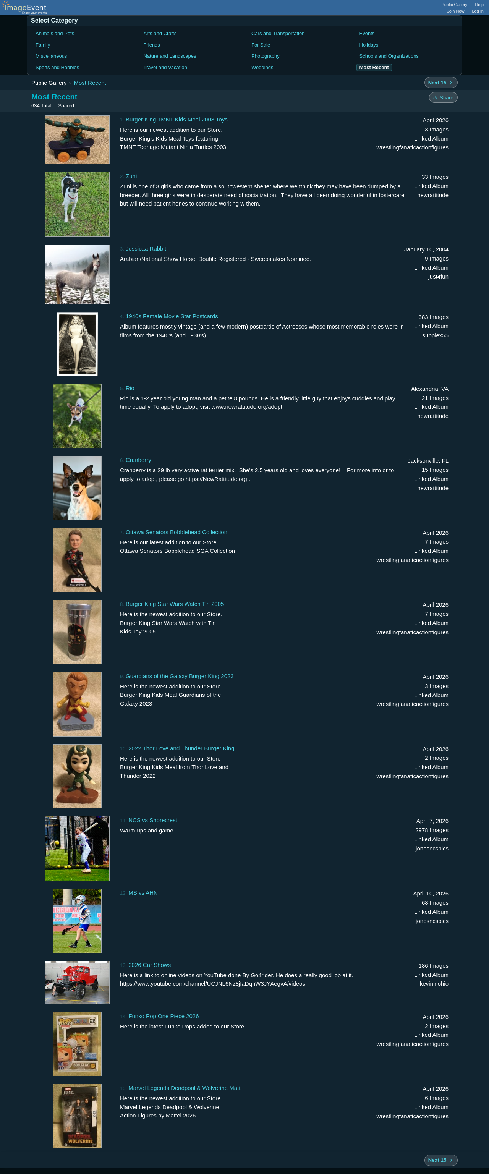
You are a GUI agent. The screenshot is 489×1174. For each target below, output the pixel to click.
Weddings (262, 67)
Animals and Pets (55, 33)
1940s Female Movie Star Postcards (172, 316)
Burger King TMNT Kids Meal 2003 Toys (177, 119)
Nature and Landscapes (170, 56)
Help (479, 4)
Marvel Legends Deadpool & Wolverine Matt (184, 1088)
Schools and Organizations (389, 56)
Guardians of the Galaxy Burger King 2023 (180, 676)
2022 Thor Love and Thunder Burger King (181, 748)
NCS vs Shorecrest (152, 820)
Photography (265, 56)
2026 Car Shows (149, 965)
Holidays (369, 45)
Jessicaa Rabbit (146, 248)
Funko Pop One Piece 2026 (163, 1016)
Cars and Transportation (277, 33)
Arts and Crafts (160, 33)
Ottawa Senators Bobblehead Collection (176, 532)
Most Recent (90, 82)
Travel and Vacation (165, 67)
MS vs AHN (143, 892)
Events (367, 33)
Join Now (455, 11)
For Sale (260, 45)
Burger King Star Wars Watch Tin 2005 (175, 604)
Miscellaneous (51, 56)
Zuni (131, 176)
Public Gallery (455, 4)
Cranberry (138, 460)
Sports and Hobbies (57, 67)
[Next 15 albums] (441, 82)
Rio (130, 388)
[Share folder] (443, 97)
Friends (152, 45)
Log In (478, 11)
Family (43, 45)
